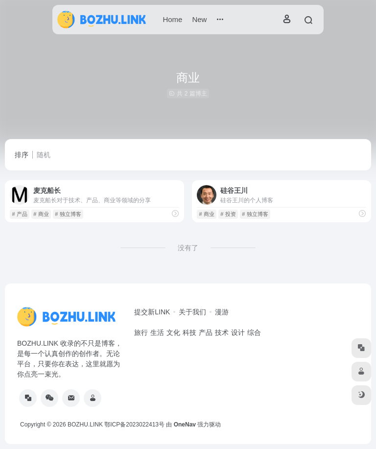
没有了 (188, 248)
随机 (43, 155)
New (199, 19)
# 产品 (19, 214)
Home (172, 19)
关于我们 (192, 312)
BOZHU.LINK (85, 424)
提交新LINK (152, 312)
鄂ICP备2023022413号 (134, 424)
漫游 (222, 312)
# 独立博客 (68, 214)
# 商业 (40, 214)
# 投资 (227, 214)
